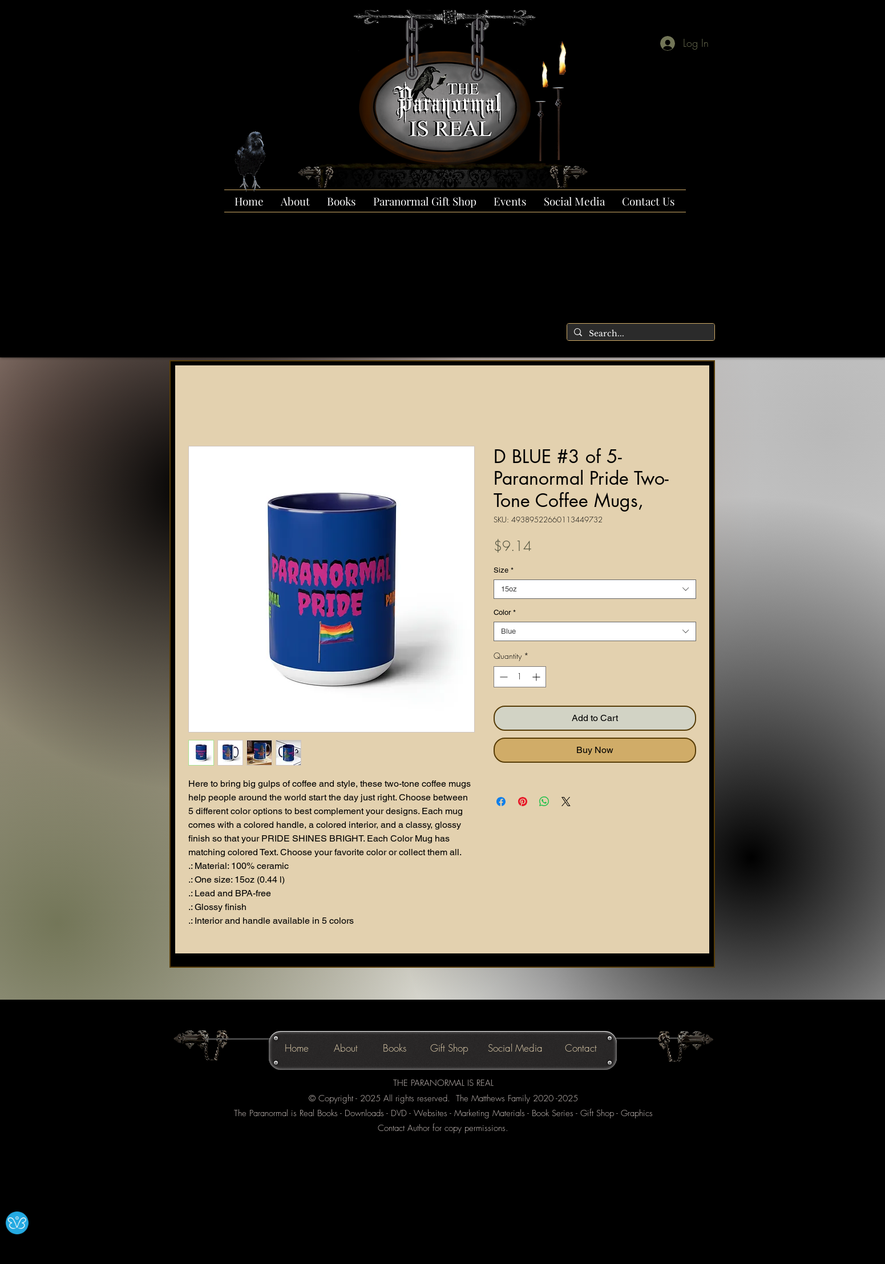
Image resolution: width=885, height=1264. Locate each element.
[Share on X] (566, 801)
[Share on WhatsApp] (544, 801)
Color (505, 612)
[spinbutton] (520, 677)
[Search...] (639, 334)
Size (504, 570)
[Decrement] (502, 677)
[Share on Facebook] (501, 801)
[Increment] (537, 677)
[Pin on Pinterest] (523, 801)
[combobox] (595, 589)
